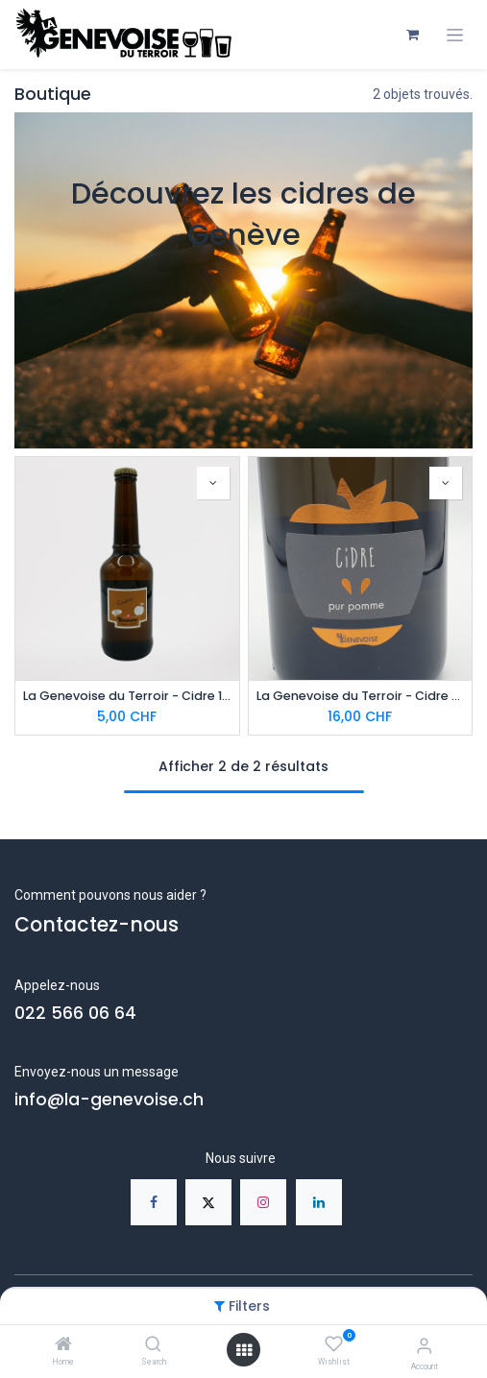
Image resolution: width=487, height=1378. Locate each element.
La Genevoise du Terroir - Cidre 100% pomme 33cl (127, 696)
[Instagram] (263, 1202)
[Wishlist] (334, 1344)
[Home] (63, 1345)
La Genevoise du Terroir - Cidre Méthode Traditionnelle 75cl (360, 696)
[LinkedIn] (319, 1202)
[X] (208, 1202)
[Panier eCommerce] (412, 34)
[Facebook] (154, 1202)
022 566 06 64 (75, 1013)
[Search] (153, 1345)
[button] (213, 483)
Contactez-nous (96, 924)
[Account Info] (424, 1346)
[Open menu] (244, 1350)
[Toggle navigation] (455, 35)
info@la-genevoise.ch (109, 1099)
